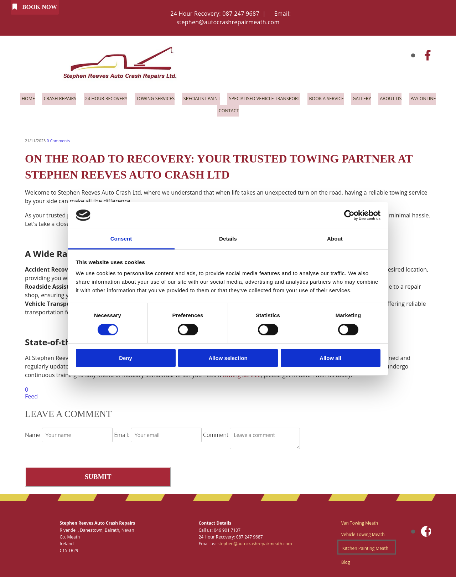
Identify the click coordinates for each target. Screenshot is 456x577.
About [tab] (335, 239)
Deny (125, 358)
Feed (31, 393)
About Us (396, 97)
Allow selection (227, 358)
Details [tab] (228, 239)
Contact (228, 108)
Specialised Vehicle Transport (265, 97)
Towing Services (152, 97)
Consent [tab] (121, 239)
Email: (122, 432)
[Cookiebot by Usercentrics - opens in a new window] (349, 215)
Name (33, 432)
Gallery (366, 97)
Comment (216, 432)
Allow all (330, 358)
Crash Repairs (53, 97)
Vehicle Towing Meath (363, 531)
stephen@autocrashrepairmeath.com (227, 22)
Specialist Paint (200, 97)
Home (20, 97)
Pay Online (430, 97)
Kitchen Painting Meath (365, 545)
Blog (345, 559)
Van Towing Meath (359, 520)
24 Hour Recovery (101, 97)
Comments (58, 137)
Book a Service (329, 97)
